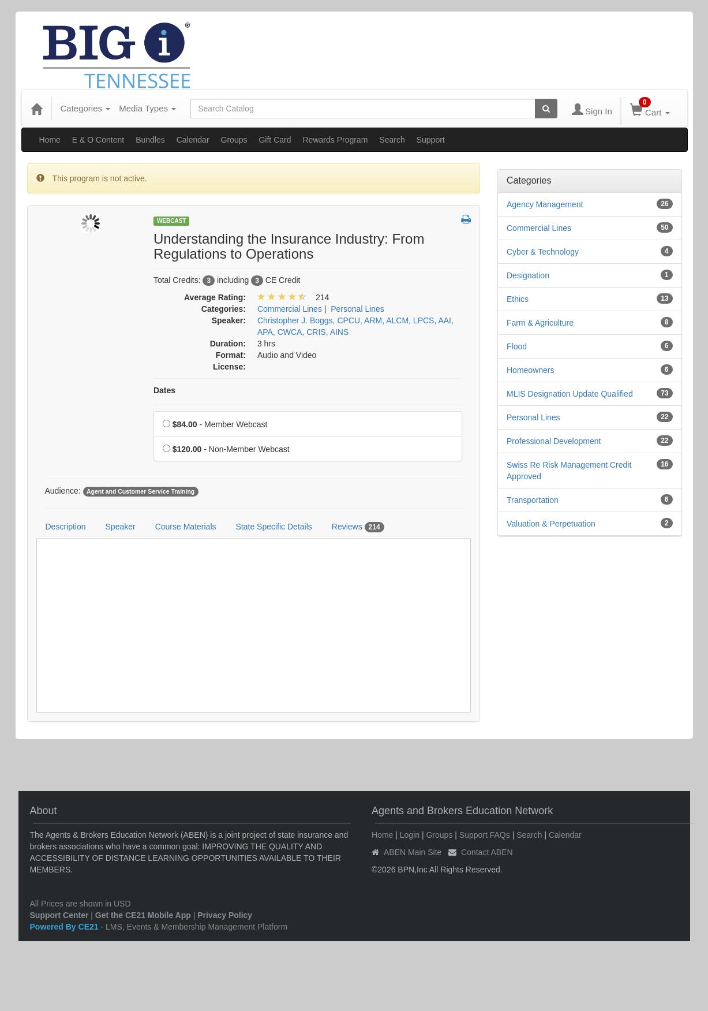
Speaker (121, 526)
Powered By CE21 (65, 926)
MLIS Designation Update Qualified (570, 393)
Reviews (358, 527)
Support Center (59, 915)
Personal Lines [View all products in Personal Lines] (357, 309)
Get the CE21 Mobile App (143, 915)
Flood (517, 346)
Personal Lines (533, 417)
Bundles (150, 139)
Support (431, 139)
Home (50, 139)
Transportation (533, 500)
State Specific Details (274, 526)
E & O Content (98, 139)
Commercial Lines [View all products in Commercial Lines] (289, 309)
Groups (234, 139)
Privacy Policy (224, 915)
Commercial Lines (539, 228)
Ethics (518, 299)
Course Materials (185, 526)
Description (66, 526)
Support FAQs (484, 835)
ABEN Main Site (412, 852)
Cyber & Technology (543, 251)
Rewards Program (335, 139)
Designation (528, 275)
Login (409, 835)
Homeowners (530, 370)
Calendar (193, 139)
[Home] (36, 108)
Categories (86, 108)
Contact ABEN (487, 852)
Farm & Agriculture (540, 322)
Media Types (147, 108)
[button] (466, 219)
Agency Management (545, 204)
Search (391, 139)
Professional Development (554, 441)
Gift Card (275, 139)
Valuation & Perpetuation (551, 523)
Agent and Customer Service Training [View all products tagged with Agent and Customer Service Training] (140, 491)
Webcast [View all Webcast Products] (171, 221)
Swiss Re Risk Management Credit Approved (569, 470)
